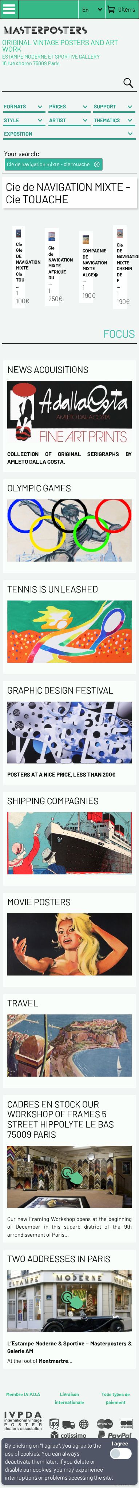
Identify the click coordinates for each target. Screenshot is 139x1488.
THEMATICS (107, 120)
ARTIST (57, 120)
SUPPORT (105, 106)
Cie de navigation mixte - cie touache (48, 164)
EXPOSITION (18, 134)
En (85, 9)
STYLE (11, 120)
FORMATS (15, 106)
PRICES (57, 106)
